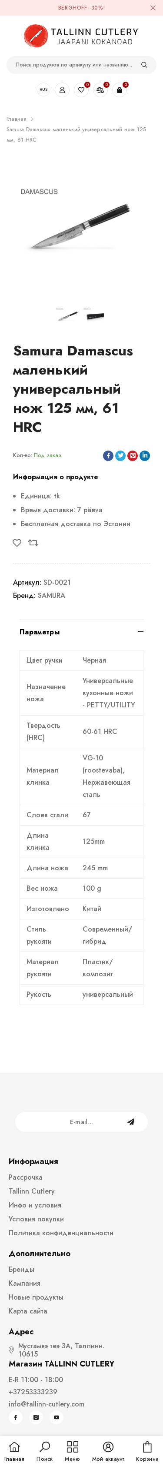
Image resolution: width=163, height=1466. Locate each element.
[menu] (72, 1452)
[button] (45, 1452)
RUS (43, 89)
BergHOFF (72, 8)
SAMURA (51, 595)
